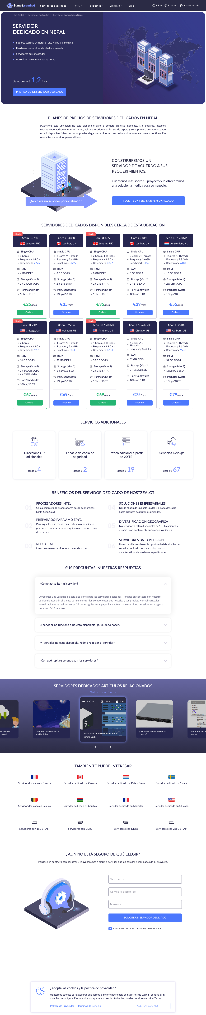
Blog (131, 6)
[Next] (108, 747)
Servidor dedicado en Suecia (171, 783)
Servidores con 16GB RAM (34, 829)
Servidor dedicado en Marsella (126, 806)
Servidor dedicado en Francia (34, 783)
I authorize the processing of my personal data (134, 928)
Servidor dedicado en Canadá (80, 783)
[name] (145, 879)
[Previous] (98, 747)
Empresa (117, 6)
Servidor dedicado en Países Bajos (126, 783)
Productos (97, 6)
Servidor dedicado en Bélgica (34, 806)
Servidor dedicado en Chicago (171, 806)
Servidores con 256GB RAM (171, 829)
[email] (145, 891)
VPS (79, 6)
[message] (145, 904)
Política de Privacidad (62, 1006)
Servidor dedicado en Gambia (80, 806)
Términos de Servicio (89, 1006)
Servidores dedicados (55, 6)
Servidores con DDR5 (126, 829)
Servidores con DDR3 (80, 829)
